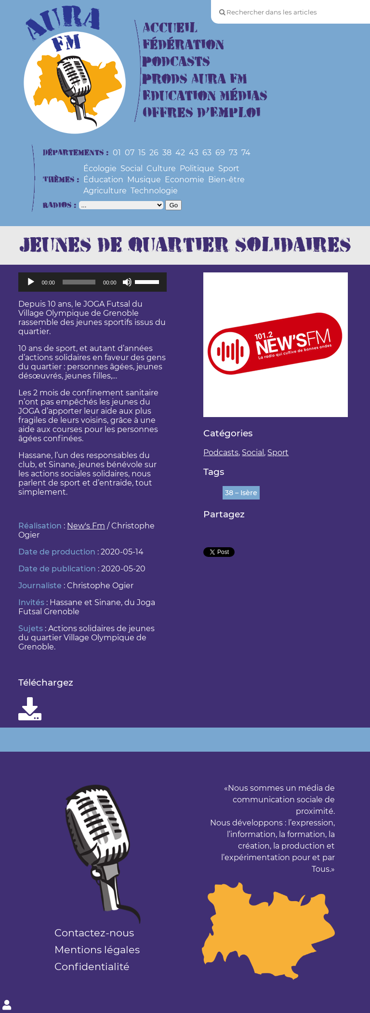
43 (193, 152)
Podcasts (176, 62)
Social (131, 168)
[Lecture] (31, 282)
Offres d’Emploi (202, 113)
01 (117, 152)
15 (141, 152)
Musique (144, 179)
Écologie (100, 168)
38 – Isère (241, 492)
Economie (184, 179)
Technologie (154, 190)
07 (129, 152)
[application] (92, 282)
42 (180, 152)
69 (220, 152)
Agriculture (105, 190)
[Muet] (127, 282)
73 (233, 152)
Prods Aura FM (195, 79)
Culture (161, 168)
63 (206, 152)
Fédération (183, 45)
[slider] (79, 282)
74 (246, 152)
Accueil (170, 28)
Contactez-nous (94, 933)
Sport (228, 168)
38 (167, 152)
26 (154, 152)
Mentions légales (97, 950)
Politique (197, 168)
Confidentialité (92, 966)
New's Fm (86, 525)
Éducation (103, 179)
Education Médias (205, 96)
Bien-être (226, 179)
